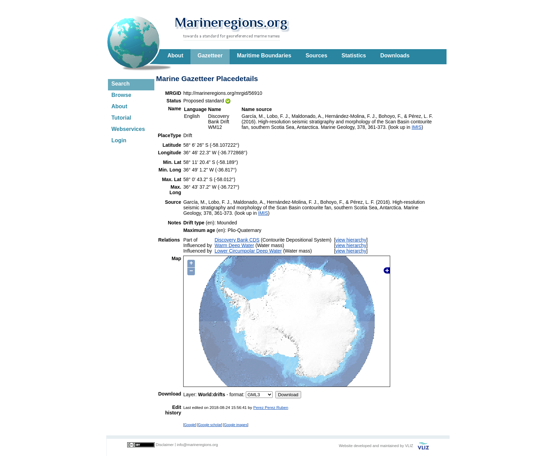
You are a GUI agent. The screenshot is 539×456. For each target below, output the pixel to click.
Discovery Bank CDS (237, 240)
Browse (121, 95)
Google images (235, 425)
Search (120, 84)
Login (118, 140)
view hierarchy (351, 240)
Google (189, 425)
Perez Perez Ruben (270, 407)
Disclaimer (165, 445)
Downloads (394, 55)
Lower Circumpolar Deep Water (248, 251)
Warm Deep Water (234, 245)
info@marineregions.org (197, 445)
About (175, 55)
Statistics (354, 55)
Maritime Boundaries (264, 55)
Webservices (128, 129)
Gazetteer (210, 55)
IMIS (417, 127)
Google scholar (209, 425)
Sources (316, 55)
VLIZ (409, 446)
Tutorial (121, 118)
